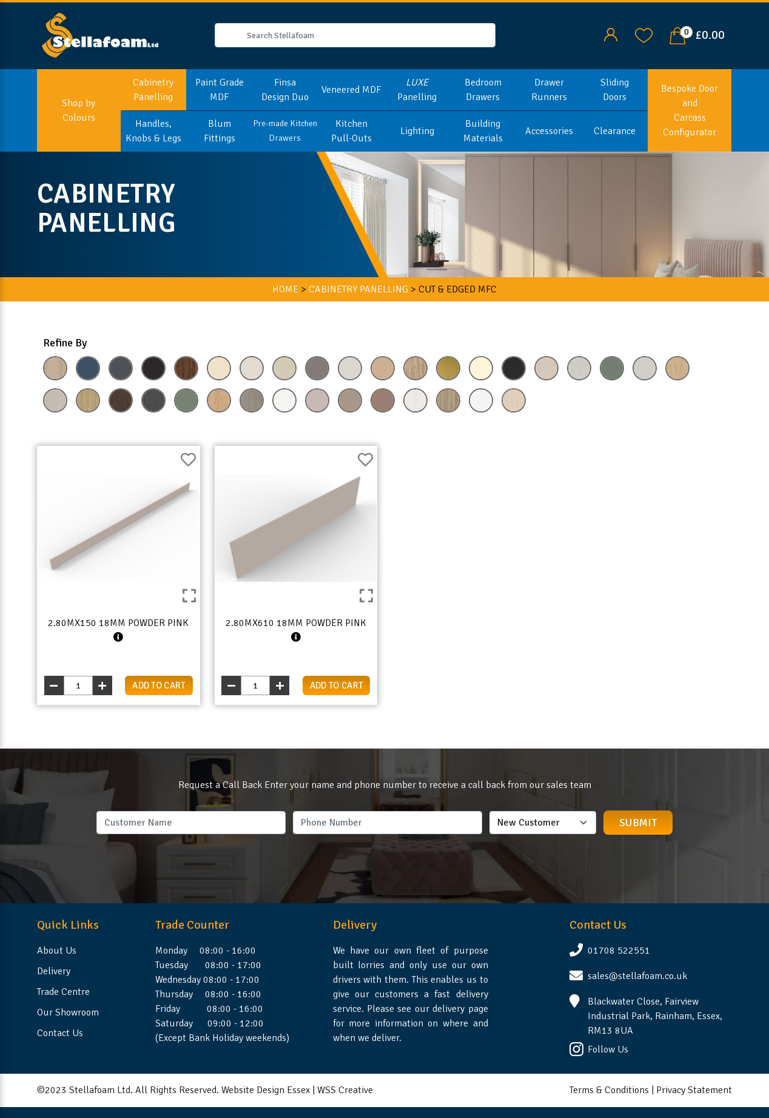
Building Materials (483, 131)
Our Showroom (68, 1012)
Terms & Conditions (609, 1090)
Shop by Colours (78, 110)
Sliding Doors (614, 89)
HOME (285, 289)
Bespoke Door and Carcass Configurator (689, 110)
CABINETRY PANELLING (358, 289)
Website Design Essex (265, 1090)
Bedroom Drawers (483, 89)
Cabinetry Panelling (153, 89)
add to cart (159, 685)
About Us (56, 951)
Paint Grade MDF (219, 89)
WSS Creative (345, 1090)
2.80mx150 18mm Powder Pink (118, 630)
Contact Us (60, 1033)
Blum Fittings (219, 131)
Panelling (417, 89)
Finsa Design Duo (285, 89)
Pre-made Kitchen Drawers (285, 130)
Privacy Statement (694, 1090)
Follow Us (608, 1049)
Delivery (53, 971)
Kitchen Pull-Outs (351, 131)
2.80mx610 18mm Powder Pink (296, 630)
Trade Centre (63, 992)
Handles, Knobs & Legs (153, 131)
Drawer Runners (549, 89)
